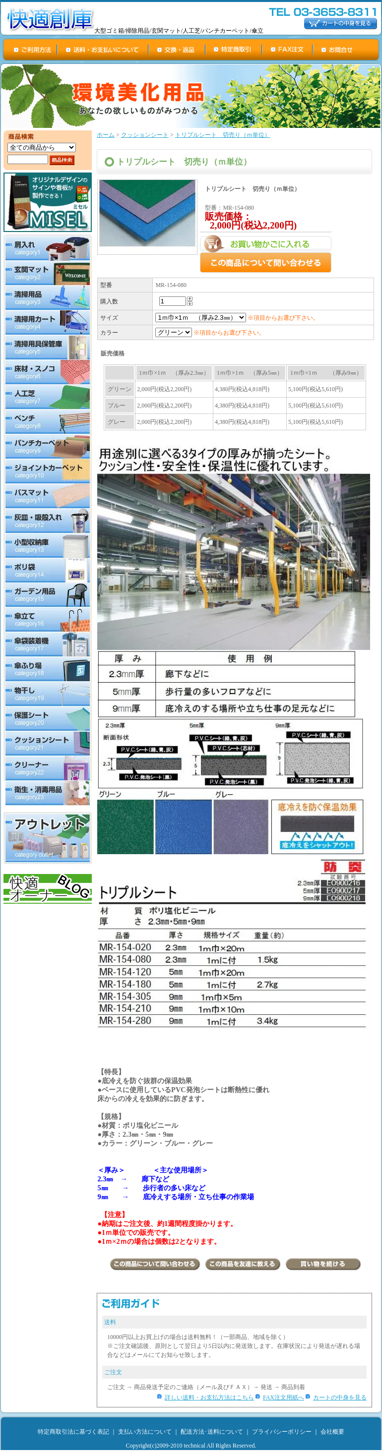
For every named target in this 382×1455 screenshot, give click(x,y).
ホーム (106, 134)
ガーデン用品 (47, 595)
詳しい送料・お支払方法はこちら (209, 1397)
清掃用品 (47, 298)
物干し (47, 694)
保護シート (47, 719)
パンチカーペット (47, 446)
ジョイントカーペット (47, 471)
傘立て (47, 620)
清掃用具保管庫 (47, 347)
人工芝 (47, 397)
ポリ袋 (47, 570)
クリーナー (47, 769)
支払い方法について (145, 1431)
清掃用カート (47, 322)
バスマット (47, 496)
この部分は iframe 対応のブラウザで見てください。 (235, 402)
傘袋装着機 (47, 645)
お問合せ (346, 49)
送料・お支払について (103, 49)
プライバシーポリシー (282, 1431)
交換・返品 (177, 49)
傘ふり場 (47, 669)
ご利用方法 (30, 49)
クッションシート (47, 744)
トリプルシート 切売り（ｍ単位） (222, 134)
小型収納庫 (47, 545)
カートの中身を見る (340, 1397)
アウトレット (47, 838)
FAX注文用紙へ (283, 1397)
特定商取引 (234, 49)
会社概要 (332, 1431)
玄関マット (47, 273)
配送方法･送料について (212, 1431)
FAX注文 (287, 49)
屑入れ (47, 247)
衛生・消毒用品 (47, 794)
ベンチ (47, 421)
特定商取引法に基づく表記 (73, 1431)
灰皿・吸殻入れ (47, 521)
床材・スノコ (47, 372)
